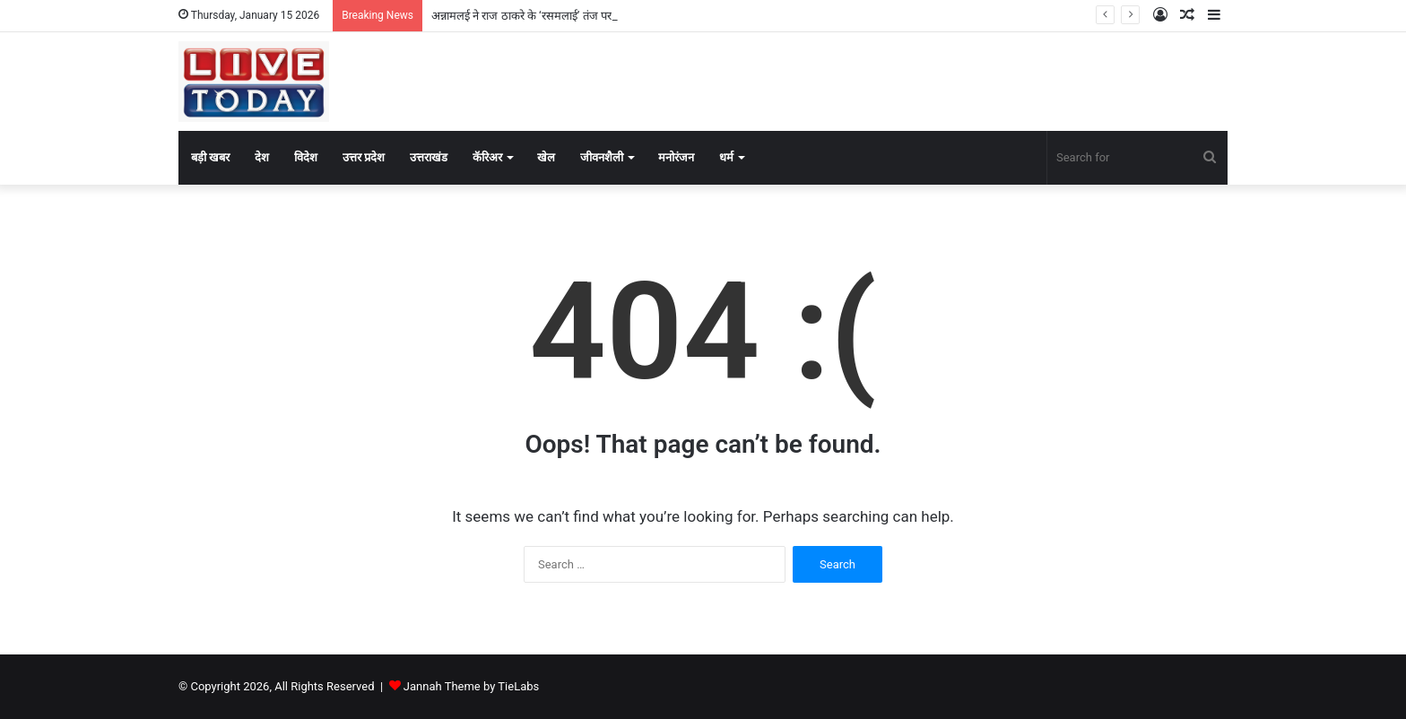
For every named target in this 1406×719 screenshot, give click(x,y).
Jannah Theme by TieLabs (471, 686)
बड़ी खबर (210, 157)
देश (262, 157)
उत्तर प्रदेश (364, 157)
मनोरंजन (676, 157)
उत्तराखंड (428, 157)
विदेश (305, 157)
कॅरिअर (487, 157)
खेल (546, 157)
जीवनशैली (601, 157)
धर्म (726, 157)
